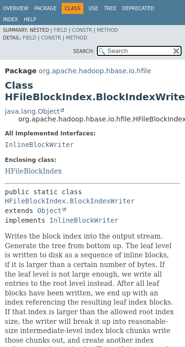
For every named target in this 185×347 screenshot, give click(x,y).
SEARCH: (83, 51)
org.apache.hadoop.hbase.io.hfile (95, 71)
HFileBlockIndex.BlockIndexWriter (70, 201)
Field (60, 30)
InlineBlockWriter (39, 144)
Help (30, 19)
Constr (82, 30)
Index (10, 19)
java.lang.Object (32, 111)
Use (93, 8)
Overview (15, 8)
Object (49, 210)
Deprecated (138, 8)
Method (107, 30)
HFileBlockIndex (33, 171)
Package (45, 8)
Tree (110, 8)
